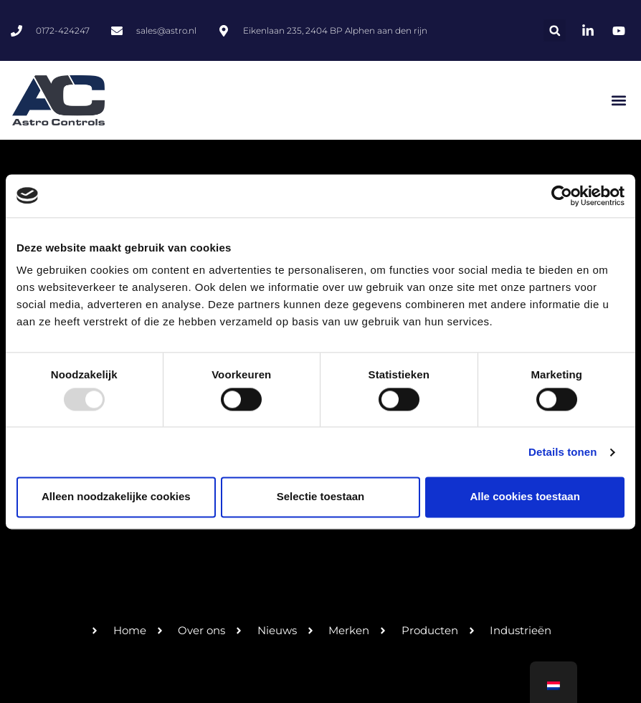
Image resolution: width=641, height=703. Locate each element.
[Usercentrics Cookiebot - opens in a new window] (562, 195)
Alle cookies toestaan (524, 497)
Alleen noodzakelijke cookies (116, 497)
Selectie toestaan (321, 497)
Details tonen (562, 452)
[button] (554, 30)
